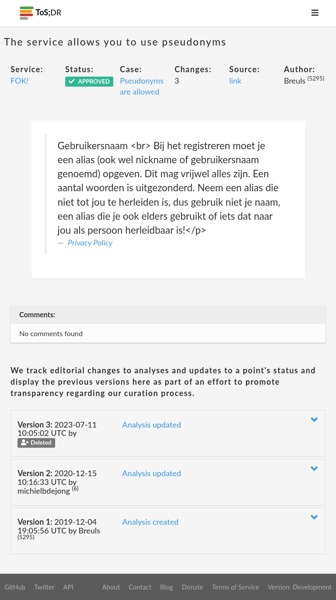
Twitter (44, 587)
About (111, 587)
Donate (192, 587)
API (68, 587)
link (235, 80)
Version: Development (300, 587)
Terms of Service (235, 587)
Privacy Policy (90, 242)
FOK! (19, 80)
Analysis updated (151, 424)
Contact (140, 587)
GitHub (14, 587)
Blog (166, 587)
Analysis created (150, 521)
